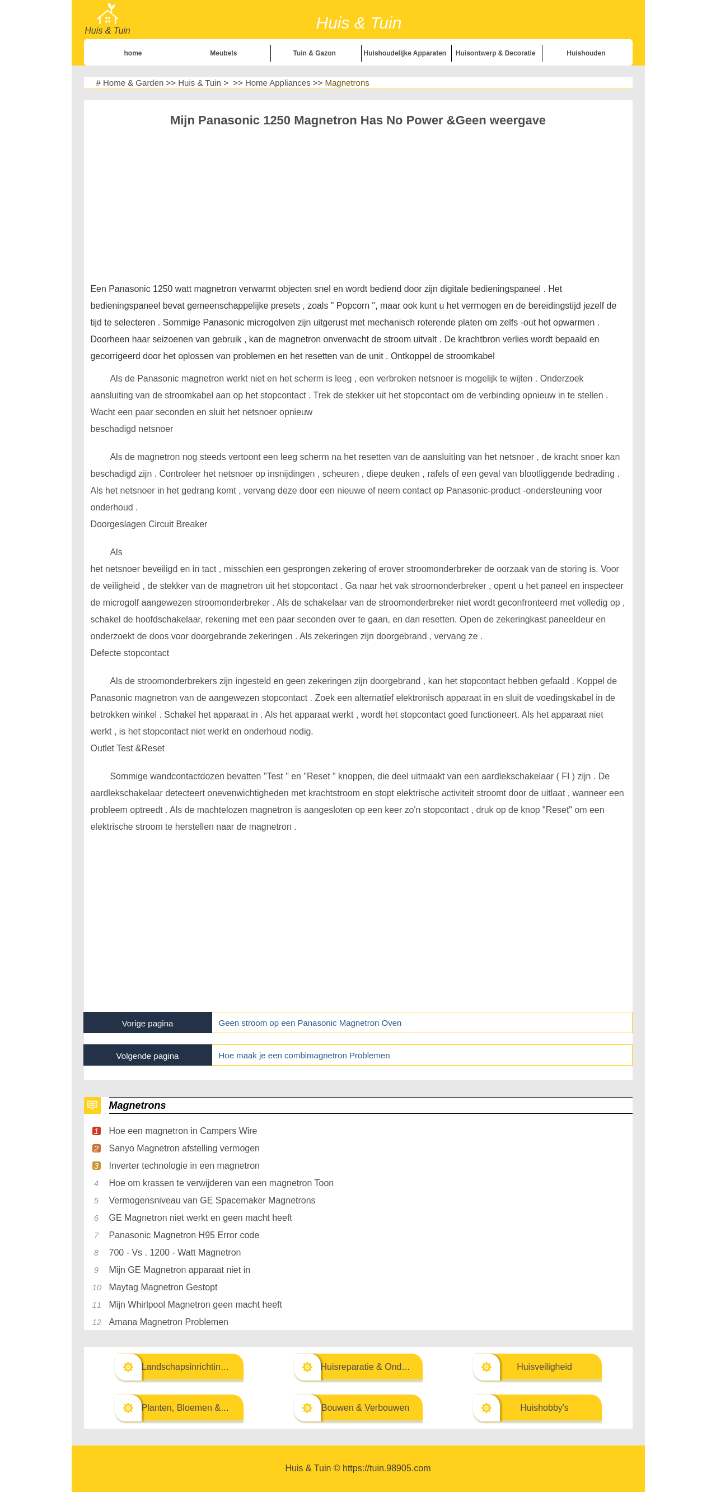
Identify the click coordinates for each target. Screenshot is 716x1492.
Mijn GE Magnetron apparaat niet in (180, 1270)
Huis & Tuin (199, 82)
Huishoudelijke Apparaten (405, 53)
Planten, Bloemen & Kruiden (198, 1407)
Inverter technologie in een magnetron (184, 1165)
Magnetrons (347, 82)
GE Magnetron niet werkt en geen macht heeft (200, 1218)
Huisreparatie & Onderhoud (375, 1367)
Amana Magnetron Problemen (168, 1322)
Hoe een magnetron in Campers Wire (183, 1131)
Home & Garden (133, 82)
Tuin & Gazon (314, 53)
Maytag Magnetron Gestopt (163, 1287)
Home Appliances (278, 82)
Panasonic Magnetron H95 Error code (184, 1235)
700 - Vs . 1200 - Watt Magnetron (175, 1252)
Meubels (223, 53)
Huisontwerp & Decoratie (496, 53)
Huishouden (586, 53)
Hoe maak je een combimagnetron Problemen (304, 1055)
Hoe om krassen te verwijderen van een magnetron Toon (221, 1183)
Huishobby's (544, 1407)
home (133, 53)
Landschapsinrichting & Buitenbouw (213, 1367)
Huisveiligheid (544, 1367)
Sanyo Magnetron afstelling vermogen (184, 1148)
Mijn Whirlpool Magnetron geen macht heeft (196, 1304)
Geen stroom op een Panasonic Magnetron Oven (310, 1023)
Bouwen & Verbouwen (365, 1407)
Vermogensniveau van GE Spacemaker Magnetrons (212, 1200)
